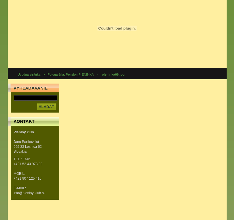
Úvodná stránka (29, 74)
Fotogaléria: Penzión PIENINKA (70, 74)
